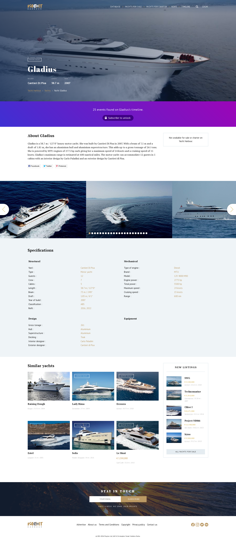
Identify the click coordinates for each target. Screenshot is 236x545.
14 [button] (125, 233)
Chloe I (189, 407)
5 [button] (100, 233)
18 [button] (136, 233)
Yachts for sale (133, 6)
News (174, 6)
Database (115, 6)
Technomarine (193, 391)
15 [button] (127, 233)
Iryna (187, 434)
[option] (129, 209)
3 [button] (95, 233)
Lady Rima (78, 404)
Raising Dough (36, 404)
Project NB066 (192, 420)
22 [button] (146, 233)
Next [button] (231, 209)
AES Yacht (188, 428)
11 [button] (117, 233)
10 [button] (114, 233)
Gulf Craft (119, 463)
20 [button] (141, 233)
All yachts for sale (185, 451)
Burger (30, 409)
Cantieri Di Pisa (37, 83)
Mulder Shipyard (78, 458)
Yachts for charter (156, 6)
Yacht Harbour (35, 7)
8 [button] (108, 233)
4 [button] (98, 233)
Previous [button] (4, 209)
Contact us (152, 524)
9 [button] (111, 233)
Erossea (121, 404)
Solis (75, 453)
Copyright (125, 524)
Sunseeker (76, 409)
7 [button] (106, 233)
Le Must (121, 453)
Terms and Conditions (109, 524)
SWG (187, 377)
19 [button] (138, 233)
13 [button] (122, 233)
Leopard (30, 458)
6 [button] (103, 233)
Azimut (119, 409)
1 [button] (89, 233)
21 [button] (144, 233)
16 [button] (130, 233)
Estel (31, 453)
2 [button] (92, 233)
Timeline (185, 6)
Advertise (81, 524)
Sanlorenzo (189, 414)
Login (205, 6)
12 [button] (119, 233)
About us (92, 524)
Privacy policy (138, 524)
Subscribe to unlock (119, 118)
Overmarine (189, 398)
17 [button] (133, 233)
